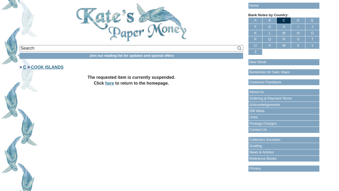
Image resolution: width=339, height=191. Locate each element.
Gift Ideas (257, 111)
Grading (255, 146)
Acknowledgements (264, 105)
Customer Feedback (265, 82)
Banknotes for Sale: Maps (269, 72)
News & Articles (261, 152)
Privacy (255, 168)
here (109, 83)
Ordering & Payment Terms (270, 98)
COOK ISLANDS (47, 67)
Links (253, 117)
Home (254, 5)
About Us (256, 92)
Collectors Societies (264, 140)
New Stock (257, 62)
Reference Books (262, 158)
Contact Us (258, 130)
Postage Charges (263, 123)
